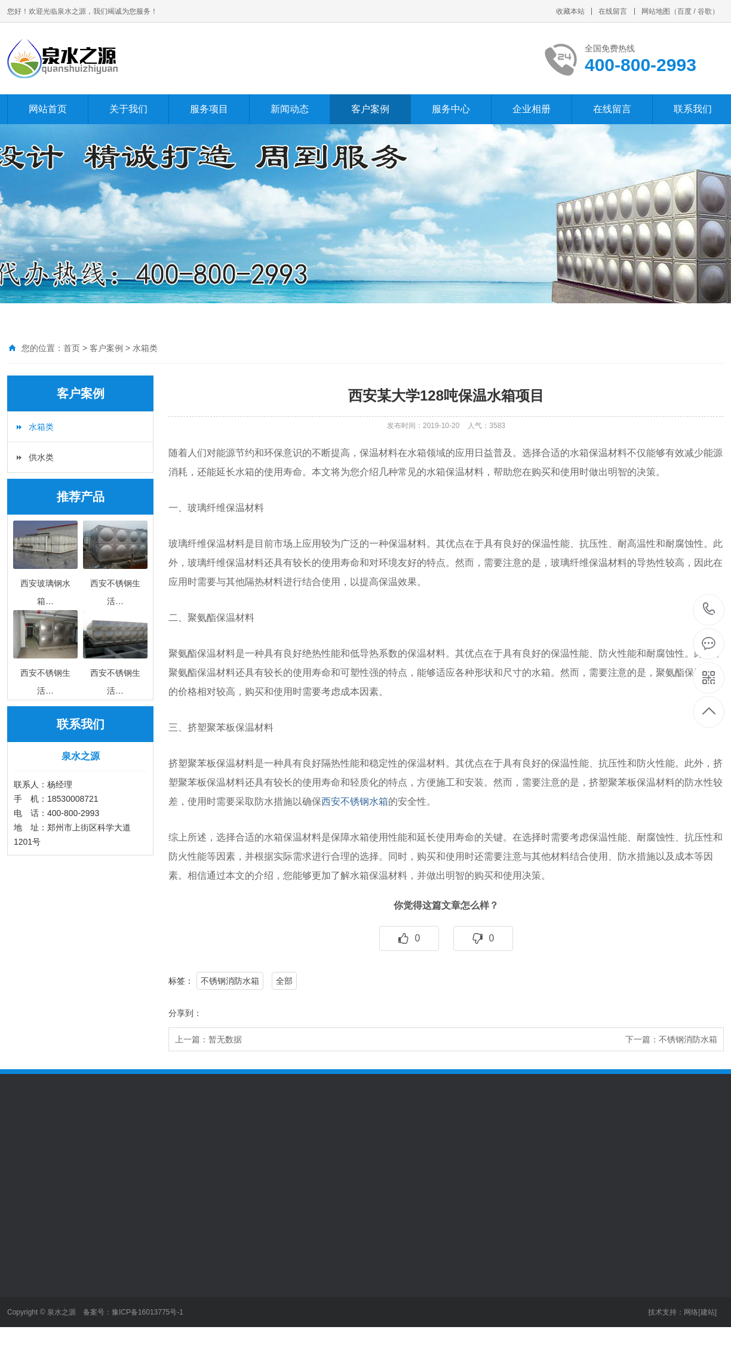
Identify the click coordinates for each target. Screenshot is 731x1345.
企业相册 (531, 109)
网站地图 (655, 11)
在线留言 (612, 11)
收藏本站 (570, 11)
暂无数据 (225, 1039)
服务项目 (209, 109)
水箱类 (145, 348)
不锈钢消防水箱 (230, 981)
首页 (71, 348)
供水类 (41, 457)
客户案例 (370, 109)
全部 (284, 981)
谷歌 (705, 11)
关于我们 (128, 109)
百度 (684, 11)
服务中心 (451, 109)
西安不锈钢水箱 (354, 801)
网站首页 (48, 109)
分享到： (185, 1013)
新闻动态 (290, 109)
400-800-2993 (709, 610)
